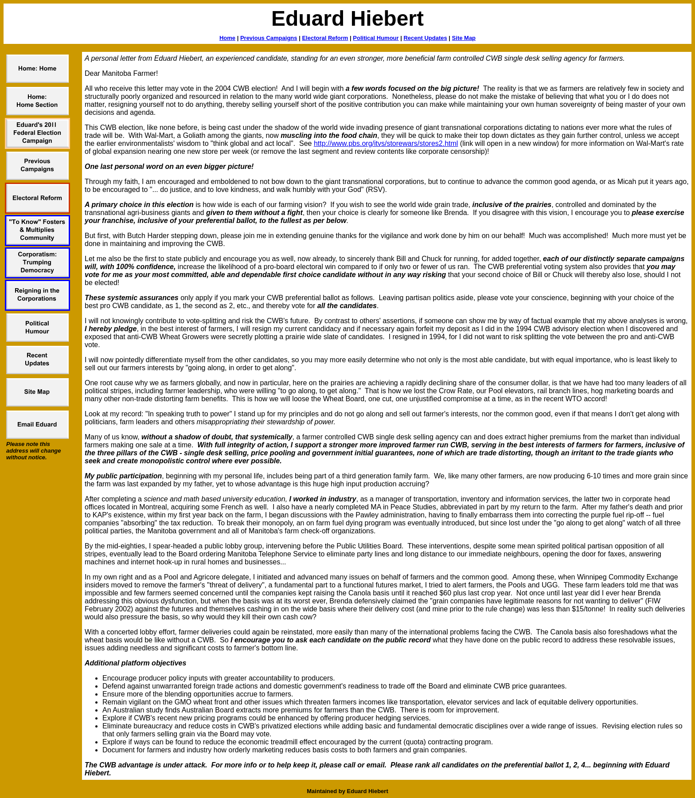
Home (227, 38)
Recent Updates (425, 38)
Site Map (464, 38)
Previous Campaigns (268, 38)
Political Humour (375, 38)
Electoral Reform (325, 38)
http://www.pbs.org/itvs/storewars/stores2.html (386, 143)
